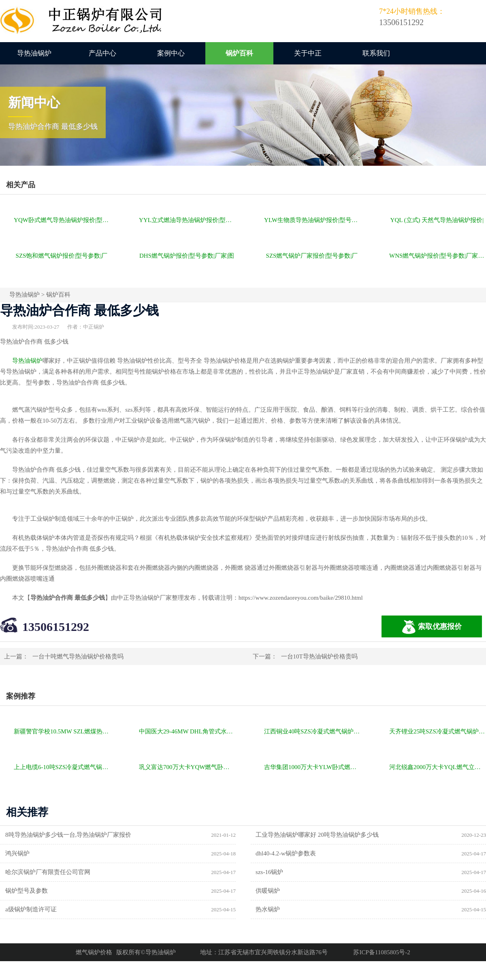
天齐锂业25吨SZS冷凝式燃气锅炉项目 (437, 731)
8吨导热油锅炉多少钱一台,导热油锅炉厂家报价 (68, 834)
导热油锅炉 (34, 53)
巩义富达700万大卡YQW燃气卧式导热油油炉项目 (187, 767)
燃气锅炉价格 (94, 952)
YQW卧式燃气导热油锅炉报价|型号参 (62, 220)
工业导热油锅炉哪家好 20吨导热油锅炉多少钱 (317, 834)
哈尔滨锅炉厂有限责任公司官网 (47, 872)
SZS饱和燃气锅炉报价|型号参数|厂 (62, 255)
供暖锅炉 (268, 890)
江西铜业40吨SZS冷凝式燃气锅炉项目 (312, 731)
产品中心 (102, 53)
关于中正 (308, 53)
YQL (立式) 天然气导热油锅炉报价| (437, 220)
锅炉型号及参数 (26, 890)
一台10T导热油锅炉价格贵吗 (319, 656)
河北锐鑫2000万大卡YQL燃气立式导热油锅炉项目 (437, 767)
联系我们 (376, 53)
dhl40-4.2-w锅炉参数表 (286, 853)
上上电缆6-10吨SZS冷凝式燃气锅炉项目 (62, 767)
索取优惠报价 (432, 627)
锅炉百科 (239, 53)
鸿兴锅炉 (17, 853)
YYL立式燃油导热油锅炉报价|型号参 (187, 220)
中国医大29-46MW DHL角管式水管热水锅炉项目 (187, 731)
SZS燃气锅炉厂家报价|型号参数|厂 (312, 255)
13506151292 (55, 626)
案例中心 (171, 53)
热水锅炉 (268, 909)
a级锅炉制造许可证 (31, 909)
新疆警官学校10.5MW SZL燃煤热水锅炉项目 (62, 731)
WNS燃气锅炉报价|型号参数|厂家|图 (437, 255)
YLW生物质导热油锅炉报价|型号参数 (312, 220)
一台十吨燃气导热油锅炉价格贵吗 (78, 656)
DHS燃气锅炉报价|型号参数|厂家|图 (186, 255)
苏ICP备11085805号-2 (381, 952)
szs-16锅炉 (269, 872)
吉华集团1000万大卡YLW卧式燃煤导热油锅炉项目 (312, 767)
